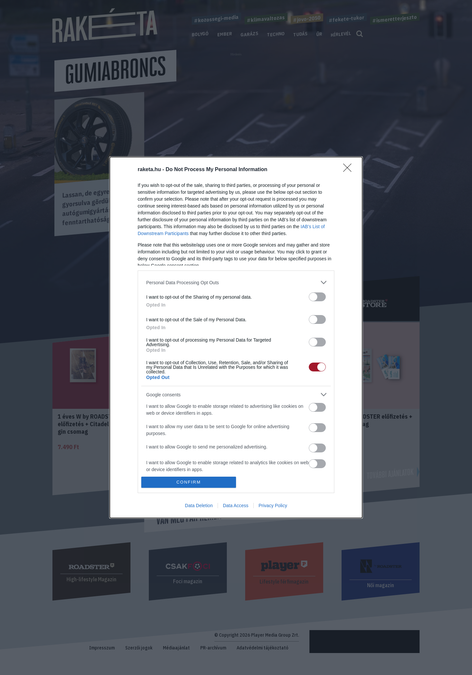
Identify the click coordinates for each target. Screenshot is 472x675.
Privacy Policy (273, 505)
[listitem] (236, 282)
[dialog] (236, 337)
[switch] (317, 296)
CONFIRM (188, 482)
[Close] (349, 170)
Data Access (235, 505)
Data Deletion (199, 505)
